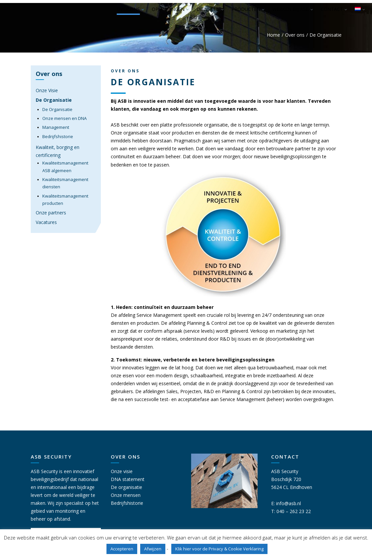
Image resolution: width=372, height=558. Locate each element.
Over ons (295, 35)
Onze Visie (47, 90)
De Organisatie (54, 100)
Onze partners (51, 212)
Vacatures (46, 222)
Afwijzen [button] (152, 549)
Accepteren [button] (121, 549)
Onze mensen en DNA (64, 118)
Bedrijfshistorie (57, 136)
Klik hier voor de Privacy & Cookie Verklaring (219, 549)
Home (273, 35)
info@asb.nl (288, 503)
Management (55, 127)
